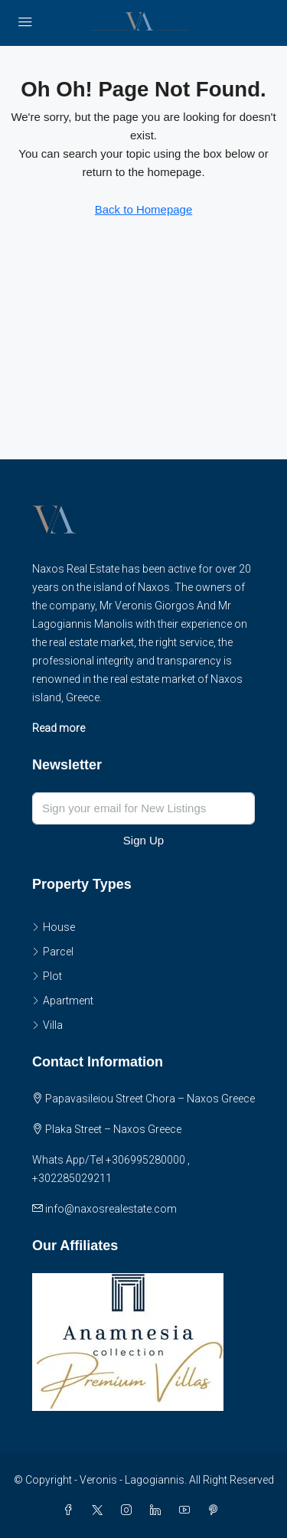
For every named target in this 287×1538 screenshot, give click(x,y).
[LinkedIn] (158, 1510)
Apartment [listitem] (62, 1000)
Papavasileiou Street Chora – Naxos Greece (150, 1098)
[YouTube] (187, 1510)
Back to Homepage (144, 209)
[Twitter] (100, 1510)
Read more (58, 728)
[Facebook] (71, 1510)
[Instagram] (129, 1510)
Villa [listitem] (47, 1025)
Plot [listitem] (47, 976)
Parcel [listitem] (52, 951)
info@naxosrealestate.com (111, 1209)
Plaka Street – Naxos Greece (113, 1129)
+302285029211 (72, 1178)
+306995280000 (145, 1160)
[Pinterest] (216, 1510)
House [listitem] (53, 927)
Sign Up (143, 840)
